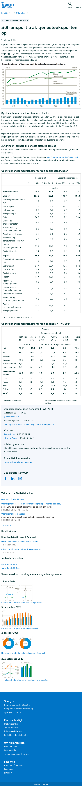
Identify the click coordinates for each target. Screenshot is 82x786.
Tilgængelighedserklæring (16, 754)
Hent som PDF (12, 416)
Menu (78, 6)
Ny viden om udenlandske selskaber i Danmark (23, 645)
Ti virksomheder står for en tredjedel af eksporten (24, 671)
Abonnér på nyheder (13, 765)
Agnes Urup (9, 434)
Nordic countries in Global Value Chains (19, 541)
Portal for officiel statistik (16, 735)
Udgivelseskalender (13, 731)
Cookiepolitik (10, 750)
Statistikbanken (11, 724)
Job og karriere (11, 727)
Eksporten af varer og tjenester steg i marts (21, 594)
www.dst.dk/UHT (9, 564)
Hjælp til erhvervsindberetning (18, 708)
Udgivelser (21, 13)
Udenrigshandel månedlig (27, 517)
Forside (4, 13)
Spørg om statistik (12, 712)
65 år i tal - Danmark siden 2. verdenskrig (20, 549)
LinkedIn (8, 772)
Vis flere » (6, 525)
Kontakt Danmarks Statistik (17, 705)
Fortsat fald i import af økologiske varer (19, 619)
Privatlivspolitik (11, 746)
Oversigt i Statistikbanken (13, 499)
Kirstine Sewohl (11, 438)
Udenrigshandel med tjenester (18, 462)
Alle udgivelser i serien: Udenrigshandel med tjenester (29, 424)
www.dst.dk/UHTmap (11, 568)
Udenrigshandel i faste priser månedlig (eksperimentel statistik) (31, 506)
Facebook (8, 769)
